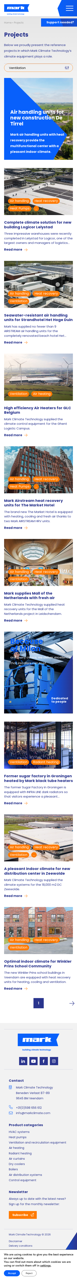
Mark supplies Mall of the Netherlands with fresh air (29, 595)
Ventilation (18, 301)
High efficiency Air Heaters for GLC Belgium (37, 410)
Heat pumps (17, 1137)
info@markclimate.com (33, 1113)
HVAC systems (19, 1132)
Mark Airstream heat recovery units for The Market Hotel (33, 503)
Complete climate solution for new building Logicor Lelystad (37, 224)
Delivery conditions (20, 1245)
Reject (29, 1273)
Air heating (42, 393)
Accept (12, 1273)
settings (45, 1266)
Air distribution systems (25, 1175)
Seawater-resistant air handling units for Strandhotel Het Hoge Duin (38, 317)
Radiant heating (46, 762)
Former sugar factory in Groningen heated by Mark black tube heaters (38, 778)
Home (7, 22)
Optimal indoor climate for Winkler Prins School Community (38, 963)
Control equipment (22, 1180)
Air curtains (17, 1159)
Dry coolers (17, 1164)
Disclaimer (15, 1241)
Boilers (13, 1169)
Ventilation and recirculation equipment (37, 1142)
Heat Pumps (20, 208)
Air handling (19, 200)
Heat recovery (46, 200)
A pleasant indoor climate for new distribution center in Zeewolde (37, 871)
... (36, 208)
